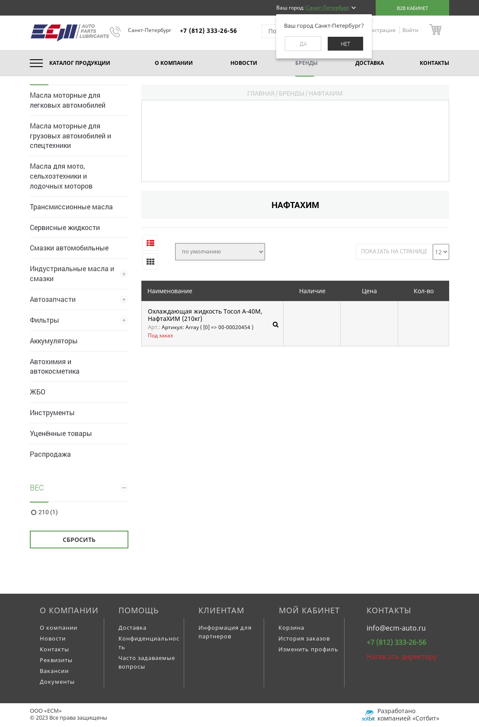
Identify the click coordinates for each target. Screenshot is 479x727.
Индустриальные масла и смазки (72, 273)
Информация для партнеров (225, 632)
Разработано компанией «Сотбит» (408, 714)
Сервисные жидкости (65, 227)
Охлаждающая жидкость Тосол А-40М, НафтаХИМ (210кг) (205, 315)
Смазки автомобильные (69, 247)
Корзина (291, 627)
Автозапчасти (53, 299)
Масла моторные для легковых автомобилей (67, 99)
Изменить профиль (308, 649)
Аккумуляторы (54, 340)
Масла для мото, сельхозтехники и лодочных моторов (61, 175)
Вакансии (54, 671)
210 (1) (48, 512)
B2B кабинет (412, 8)
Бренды (291, 93)
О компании (69, 610)
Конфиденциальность (148, 642)
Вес (37, 487)
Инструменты (52, 412)
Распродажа (50, 453)
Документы (57, 681)
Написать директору (402, 656)
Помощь (138, 610)
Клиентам (221, 610)
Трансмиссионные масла (71, 206)
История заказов (304, 638)
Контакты (54, 649)
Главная (261, 93)
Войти (410, 30)
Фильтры (44, 319)
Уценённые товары (61, 433)
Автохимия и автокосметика (55, 366)
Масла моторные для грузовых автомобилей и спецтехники (70, 135)
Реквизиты (56, 660)
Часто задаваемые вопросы (146, 662)
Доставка (132, 627)
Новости (53, 638)
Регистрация (380, 30)
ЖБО (37, 391)
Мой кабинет (309, 610)
